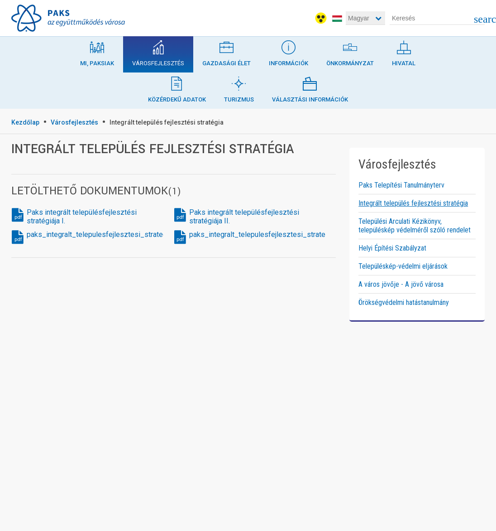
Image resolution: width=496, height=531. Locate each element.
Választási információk (310, 87)
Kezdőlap (25, 122)
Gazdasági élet (226, 51)
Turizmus (239, 87)
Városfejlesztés (158, 51)
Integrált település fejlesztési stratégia (167, 122)
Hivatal (403, 51)
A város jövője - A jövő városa (401, 284)
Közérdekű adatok (177, 87)
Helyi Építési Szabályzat (392, 248)
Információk (288, 51)
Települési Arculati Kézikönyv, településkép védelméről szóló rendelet (414, 225)
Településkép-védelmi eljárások (403, 266)
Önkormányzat (350, 51)
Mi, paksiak (97, 51)
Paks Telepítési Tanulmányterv (401, 185)
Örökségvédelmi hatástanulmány (403, 302)
